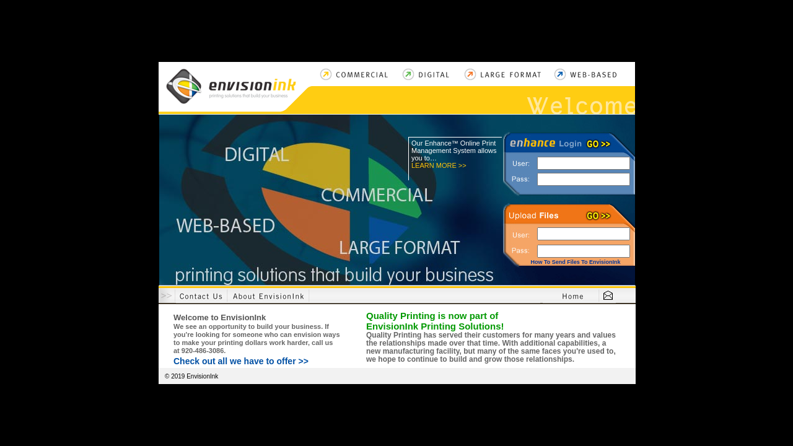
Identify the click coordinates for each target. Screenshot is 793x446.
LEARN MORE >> (439, 165)
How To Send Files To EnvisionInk (575, 262)
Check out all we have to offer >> (241, 361)
